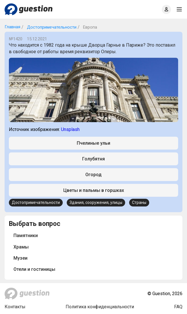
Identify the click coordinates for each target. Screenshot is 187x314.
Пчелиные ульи (93, 143)
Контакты (15, 306)
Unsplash (70, 129)
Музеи (20, 258)
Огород (93, 174)
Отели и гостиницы (34, 269)
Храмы (21, 247)
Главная (12, 26)
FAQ (178, 306)
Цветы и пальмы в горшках (93, 190)
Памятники (25, 235)
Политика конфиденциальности (100, 306)
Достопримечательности (51, 27)
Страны (139, 202)
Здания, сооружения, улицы (96, 202)
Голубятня (93, 159)
